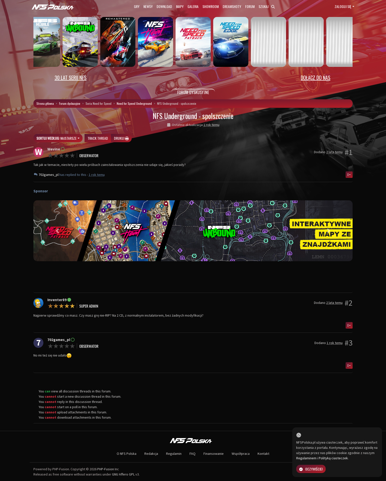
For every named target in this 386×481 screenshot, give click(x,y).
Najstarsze (56, 138)
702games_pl (49, 174)
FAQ (192, 453)
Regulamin (174, 453)
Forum (250, 6)
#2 (349, 303)
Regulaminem (306, 458)
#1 (349, 152)
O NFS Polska (126, 453)
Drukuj (121, 138)
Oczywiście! (311, 469)
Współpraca (241, 453)
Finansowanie (213, 453)
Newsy (148, 6)
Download (164, 6)
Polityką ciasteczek (333, 458)
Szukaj (267, 6)
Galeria (193, 6)
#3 (349, 343)
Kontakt (263, 453)
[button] (57, 230)
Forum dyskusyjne (69, 103)
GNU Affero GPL (123, 474)
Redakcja (151, 453)
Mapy (180, 6)
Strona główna (45, 103)
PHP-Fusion (105, 469)
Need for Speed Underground (134, 103)
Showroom (210, 6)
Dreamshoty (232, 6)
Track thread (98, 138)
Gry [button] (136, 6)
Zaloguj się (343, 6)
